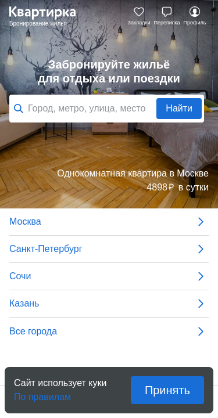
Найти (179, 108)
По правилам (42, 393)
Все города (109, 331)
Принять (167, 390)
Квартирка (48, 16)
